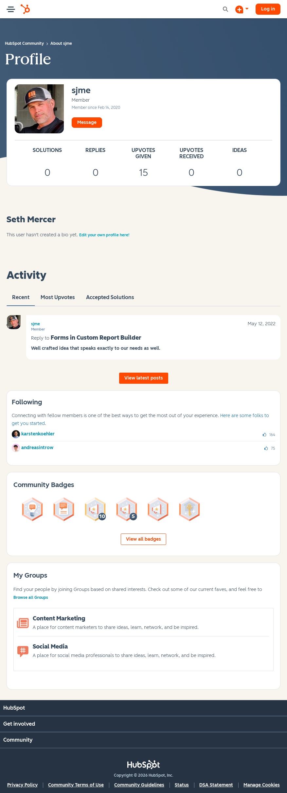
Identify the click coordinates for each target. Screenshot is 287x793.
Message (87, 122)
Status (182, 785)
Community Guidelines (139, 785)
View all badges (143, 539)
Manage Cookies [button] (261, 785)
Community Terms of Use (76, 785)
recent (21, 300)
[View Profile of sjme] (81, 90)
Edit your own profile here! (104, 235)
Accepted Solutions (110, 300)
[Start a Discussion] (241, 9)
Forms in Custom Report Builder (96, 337)
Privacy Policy (22, 785)
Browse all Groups (30, 597)
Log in (268, 9)
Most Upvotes (58, 300)
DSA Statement (216, 785)
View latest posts (143, 378)
